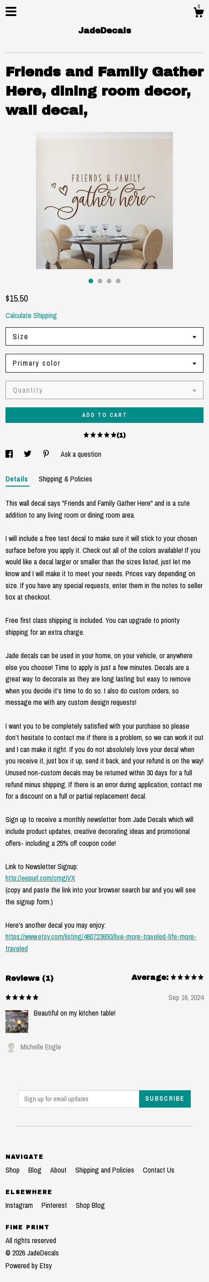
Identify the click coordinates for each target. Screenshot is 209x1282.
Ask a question (81, 454)
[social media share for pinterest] (47, 454)
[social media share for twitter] (28, 454)
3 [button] (109, 281)
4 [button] (118, 281)
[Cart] (198, 14)
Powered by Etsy (28, 1265)
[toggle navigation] (10, 11)
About (59, 1170)
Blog (35, 1170)
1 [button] (91, 281)
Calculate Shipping (31, 315)
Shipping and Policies (105, 1170)
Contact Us (158, 1170)
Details (17, 479)
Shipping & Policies (65, 479)
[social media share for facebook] (10, 454)
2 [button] (100, 281)
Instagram (20, 1205)
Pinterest (55, 1205)
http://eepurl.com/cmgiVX (40, 878)
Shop (13, 1170)
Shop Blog (90, 1205)
